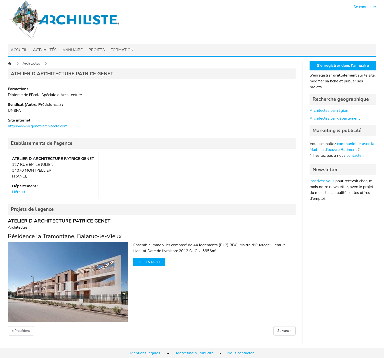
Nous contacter (240, 353)
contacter (355, 155)
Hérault (18, 192)
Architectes (31, 63)
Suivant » (284, 330)
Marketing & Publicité (195, 353)
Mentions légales (145, 353)
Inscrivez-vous (322, 181)
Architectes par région (329, 110)
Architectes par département (335, 118)
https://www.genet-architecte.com (38, 126)
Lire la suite (149, 262)
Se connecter (365, 7)
